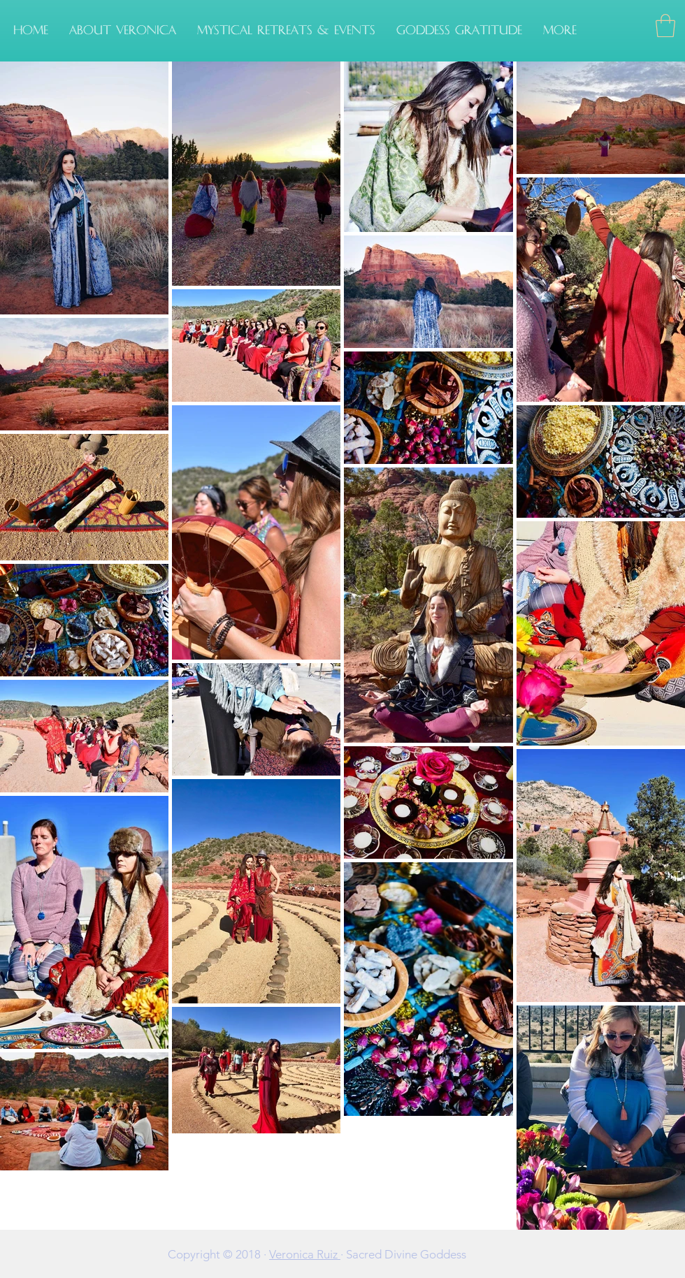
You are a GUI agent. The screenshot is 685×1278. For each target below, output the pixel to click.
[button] (286, 30)
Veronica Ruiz (304, 1254)
